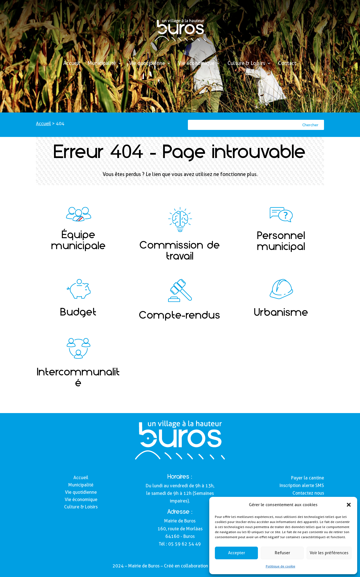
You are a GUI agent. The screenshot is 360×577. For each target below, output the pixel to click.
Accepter (236, 552)
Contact (287, 63)
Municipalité (101, 63)
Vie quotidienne (147, 63)
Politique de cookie (280, 566)
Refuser (282, 552)
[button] (349, 505)
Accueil (71, 63)
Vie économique (196, 63)
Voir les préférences (329, 552)
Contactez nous (308, 493)
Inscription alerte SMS (302, 485)
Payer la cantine (307, 478)
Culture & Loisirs (246, 63)
